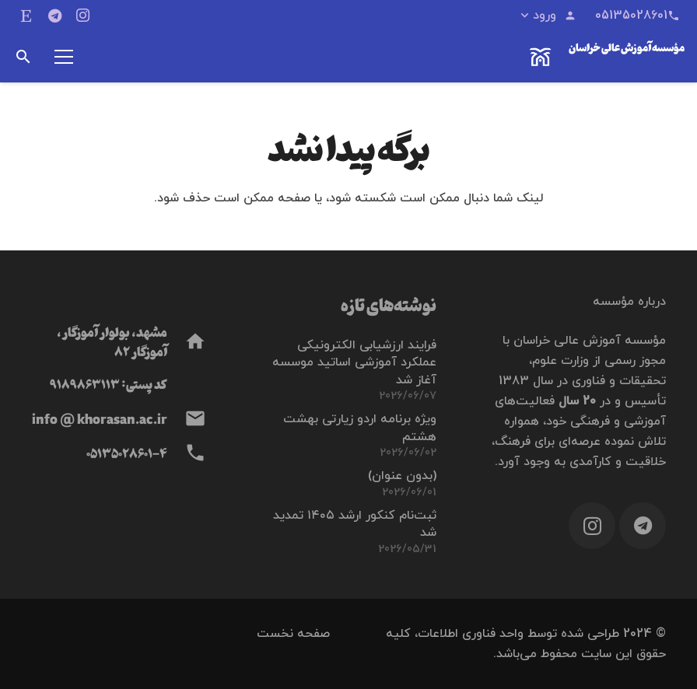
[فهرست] (63, 56)
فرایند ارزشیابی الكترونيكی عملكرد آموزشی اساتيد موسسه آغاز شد (354, 363)
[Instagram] (82, 16)
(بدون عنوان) (402, 475)
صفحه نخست (293, 633)
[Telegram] (54, 16)
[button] (548, 15)
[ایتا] (26, 16)
